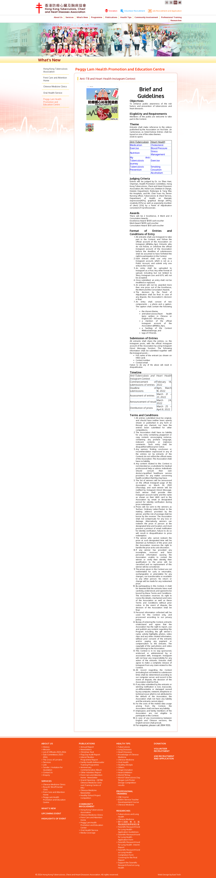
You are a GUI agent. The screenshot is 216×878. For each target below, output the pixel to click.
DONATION (160, 743)
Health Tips (125, 17)
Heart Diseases (125, 752)
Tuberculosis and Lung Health (128, 815)
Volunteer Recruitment (132, 11)
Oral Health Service (52, 93)
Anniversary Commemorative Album (91, 768)
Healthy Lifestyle (125, 765)
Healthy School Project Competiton (90, 796)
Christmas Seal (87, 752)
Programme (96, 17)
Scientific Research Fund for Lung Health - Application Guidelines (129, 829)
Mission (46, 749)
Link (45, 765)
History (46, 747)
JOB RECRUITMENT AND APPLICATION (164, 757)
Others (121, 767)
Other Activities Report (91, 772)
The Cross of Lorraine (52, 759)
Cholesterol (157, 145)
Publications (111, 17)
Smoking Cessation (156, 168)
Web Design (163, 874)
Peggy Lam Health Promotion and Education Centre (52, 102)
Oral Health (123, 762)
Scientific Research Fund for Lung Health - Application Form (129, 837)
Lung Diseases (125, 749)
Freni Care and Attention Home (54, 793)
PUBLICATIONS (87, 743)
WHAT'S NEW (48, 808)
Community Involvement (146, 17)
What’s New (82, 17)
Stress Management (158, 153)
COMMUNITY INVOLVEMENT (86, 805)
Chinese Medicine (126, 759)
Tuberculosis (124, 747)
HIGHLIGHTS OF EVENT (53, 818)
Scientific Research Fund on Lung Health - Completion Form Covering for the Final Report (129, 855)
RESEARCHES (123, 810)
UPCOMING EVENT (51, 813)
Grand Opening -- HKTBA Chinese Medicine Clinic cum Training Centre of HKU (92, 784)
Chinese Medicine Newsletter (89, 791)
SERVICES (46, 781)
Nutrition (135, 152)
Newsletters (86, 749)
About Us (58, 17)
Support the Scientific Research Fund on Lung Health (128, 865)
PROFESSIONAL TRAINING (124, 792)
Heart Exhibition (125, 772)
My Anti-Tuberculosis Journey (140, 160)
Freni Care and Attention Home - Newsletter (91, 776)
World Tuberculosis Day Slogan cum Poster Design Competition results (129, 781)
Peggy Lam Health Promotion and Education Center (92, 825)
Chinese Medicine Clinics (55, 86)
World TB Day (124, 775)
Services (70, 17)
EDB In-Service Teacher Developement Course (128, 800)
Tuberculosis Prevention (137, 168)
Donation (111, 11)
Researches (176, 20)
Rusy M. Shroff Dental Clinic (53, 788)
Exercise (134, 148)
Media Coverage (88, 832)
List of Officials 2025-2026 (54, 752)
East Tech (176, 874)
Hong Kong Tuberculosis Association (92, 811)
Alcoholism (157, 172)
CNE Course (123, 797)
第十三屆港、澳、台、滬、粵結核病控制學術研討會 (129, 823)
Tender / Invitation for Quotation (53, 768)
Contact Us (48, 772)
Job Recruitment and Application (165, 11)
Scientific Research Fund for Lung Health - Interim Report (129, 844)
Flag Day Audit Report (90, 754)
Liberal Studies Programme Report (89, 758)
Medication (136, 145)
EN (175, 2)
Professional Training (171, 17)
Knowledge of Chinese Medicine (128, 755)
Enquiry (46, 775)
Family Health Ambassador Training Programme (92, 763)
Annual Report (87, 747)
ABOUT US (47, 743)
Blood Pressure (159, 148)
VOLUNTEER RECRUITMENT (162, 749)
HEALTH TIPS (123, 743)
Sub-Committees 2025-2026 (53, 755)
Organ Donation (125, 770)
